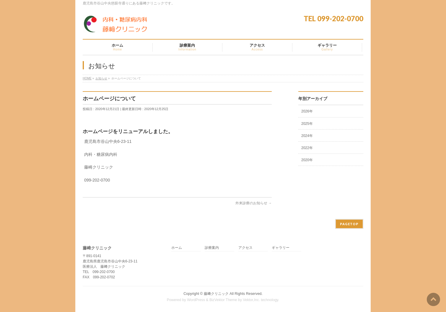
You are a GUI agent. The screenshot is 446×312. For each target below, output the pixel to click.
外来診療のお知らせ (253, 203)
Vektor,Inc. (251, 300)
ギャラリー (280, 248)
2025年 (307, 124)
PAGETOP (349, 224)
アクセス (245, 248)
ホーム (176, 248)
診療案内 (212, 248)
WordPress (196, 300)
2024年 (307, 136)
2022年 (307, 148)
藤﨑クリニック (216, 294)
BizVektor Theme (223, 300)
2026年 (307, 111)
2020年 (307, 160)
